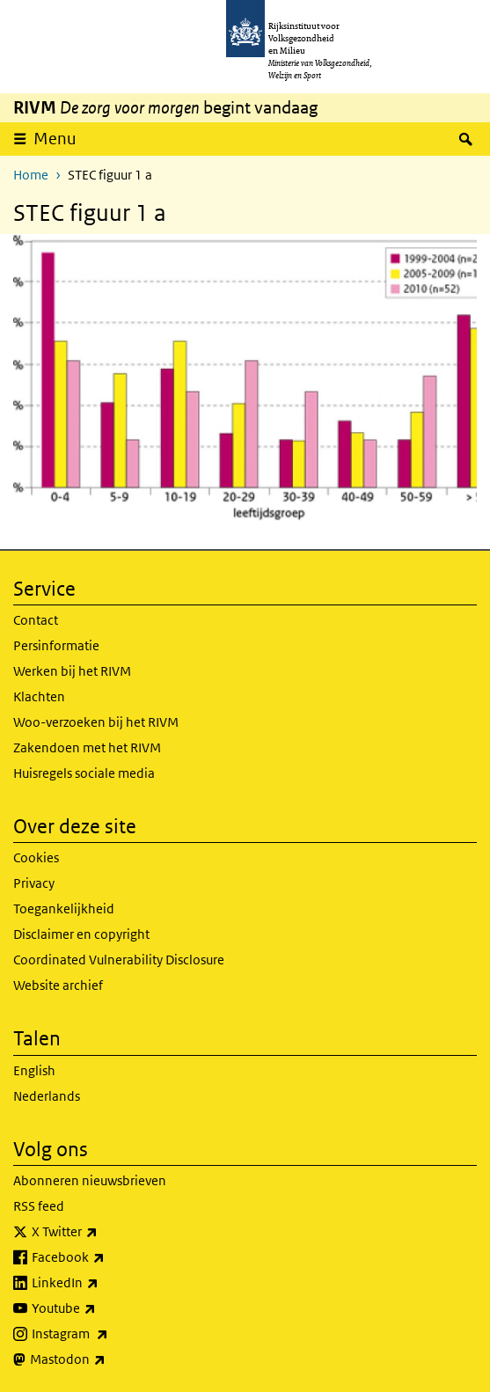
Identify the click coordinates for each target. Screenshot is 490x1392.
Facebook (107, 1257)
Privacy (34, 883)
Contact (35, 620)
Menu (55, 138)
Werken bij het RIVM (72, 671)
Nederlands (46, 1096)
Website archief (58, 985)
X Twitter (103, 1231)
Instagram (109, 1333)
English (34, 1070)
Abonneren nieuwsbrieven (89, 1180)
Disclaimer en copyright (81, 934)
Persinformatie (56, 645)
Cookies (36, 857)
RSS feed (38, 1206)
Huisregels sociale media (84, 773)
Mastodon (106, 1359)
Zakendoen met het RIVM (87, 747)
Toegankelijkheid (63, 908)
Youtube (102, 1308)
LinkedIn (104, 1282)
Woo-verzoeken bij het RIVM (96, 722)
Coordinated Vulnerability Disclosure (118, 959)
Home (30, 174)
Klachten (39, 696)
